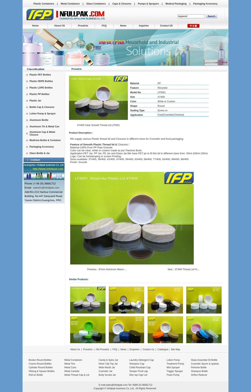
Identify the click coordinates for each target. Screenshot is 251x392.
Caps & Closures (121, 3)
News (123, 25)
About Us (75, 349)
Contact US (166, 25)
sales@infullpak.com (116, 385)
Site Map (175, 349)
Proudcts (83, 25)
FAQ (104, 25)
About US (59, 25)
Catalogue (162, 349)
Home (35, 25)
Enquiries (134, 349)
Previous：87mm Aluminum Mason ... (107, 269)
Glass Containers (96, 3)
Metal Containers (70, 3)
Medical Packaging (176, 3)
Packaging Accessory (205, 3)
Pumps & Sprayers (148, 3)
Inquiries (144, 25)
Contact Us (148, 349)
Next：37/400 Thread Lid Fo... (184, 269)
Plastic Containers (44, 3)
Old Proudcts (102, 349)
